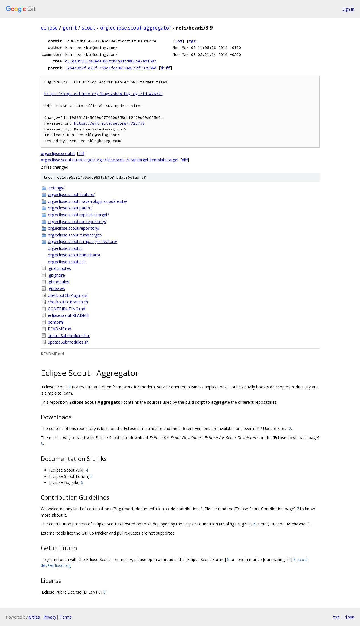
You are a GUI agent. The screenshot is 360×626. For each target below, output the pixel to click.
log (178, 41)
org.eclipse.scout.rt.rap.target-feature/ (82, 241)
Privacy (49, 617)
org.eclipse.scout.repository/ (74, 228)
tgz (192, 41)
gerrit (70, 27)
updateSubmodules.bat (69, 335)
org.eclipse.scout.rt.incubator (74, 255)
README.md (59, 328)
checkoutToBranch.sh (68, 302)
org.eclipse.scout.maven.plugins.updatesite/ (87, 201)
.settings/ (56, 188)
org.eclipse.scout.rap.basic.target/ (78, 214)
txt (336, 616)
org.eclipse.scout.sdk (67, 261)
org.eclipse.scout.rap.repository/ (77, 221)
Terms (66, 617)
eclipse (49, 27)
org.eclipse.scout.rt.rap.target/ (75, 235)
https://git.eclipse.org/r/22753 (109, 123)
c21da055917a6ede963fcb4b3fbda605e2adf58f (110, 61)
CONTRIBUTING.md (66, 308)
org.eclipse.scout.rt (58, 153)
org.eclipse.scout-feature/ (71, 194)
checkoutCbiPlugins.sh (68, 295)
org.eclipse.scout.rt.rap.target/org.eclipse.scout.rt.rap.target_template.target (110, 159)
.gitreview (56, 288)
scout (88, 27)
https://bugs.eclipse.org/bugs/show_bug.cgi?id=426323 (103, 93)
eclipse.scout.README (68, 315)
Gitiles (34, 617)
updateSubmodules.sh (68, 342)
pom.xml (56, 322)
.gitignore (56, 275)
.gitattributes (59, 268)
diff (165, 67)
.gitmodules (58, 281)
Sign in (348, 9)
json (349, 616)
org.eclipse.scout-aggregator (135, 27)
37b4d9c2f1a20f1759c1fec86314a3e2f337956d (110, 67)
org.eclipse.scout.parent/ (70, 208)
